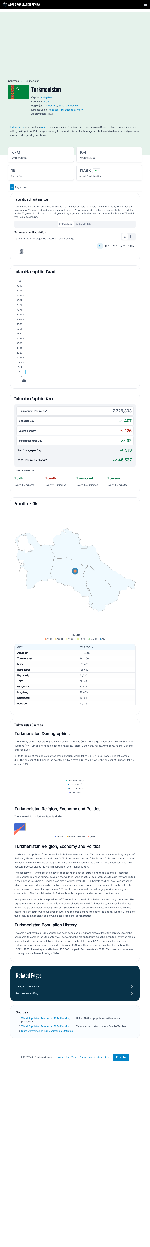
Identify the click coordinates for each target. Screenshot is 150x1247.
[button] (145, 4)
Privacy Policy (62, 1221)
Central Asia (50, 105)
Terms (74, 1221)
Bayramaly (23, 752)
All (100, 246)
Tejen (20, 757)
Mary (80, 109)
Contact (83, 1221)
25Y (114, 246)
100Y (131, 246)
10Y (107, 246)
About (92, 1221)
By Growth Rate (83, 224)
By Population (65, 224)
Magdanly (23, 769)
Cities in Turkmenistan (28, 1151)
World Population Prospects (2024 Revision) (46, 1182)
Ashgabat (46, 97)
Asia (46, 101)
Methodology (103, 1221)
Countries (13, 80)
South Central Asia (69, 105)
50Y (122, 246)
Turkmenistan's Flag (27, 1157)
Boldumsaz (23, 774)
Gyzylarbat (23, 763)
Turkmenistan (17, 127)
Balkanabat (23, 746)
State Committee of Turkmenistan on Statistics (47, 1195)
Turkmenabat (68, 109)
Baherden (22, 780)
